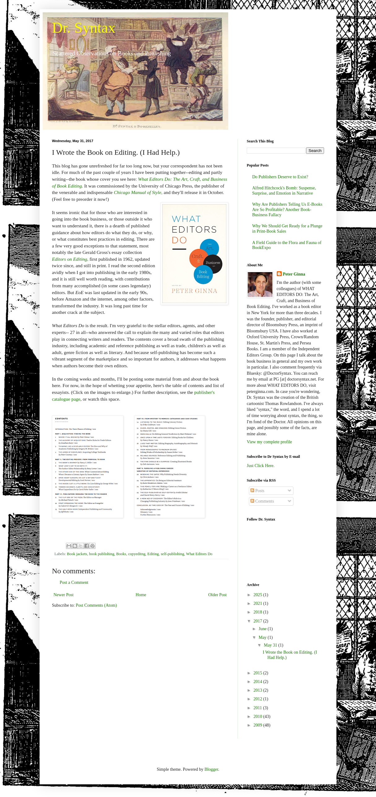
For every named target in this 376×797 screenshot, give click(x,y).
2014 (258, 681)
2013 (258, 690)
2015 (258, 673)
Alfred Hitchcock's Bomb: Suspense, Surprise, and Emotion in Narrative (284, 191)
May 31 (271, 645)
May (262, 637)
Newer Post (63, 594)
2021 (258, 603)
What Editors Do (199, 554)
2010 (258, 716)
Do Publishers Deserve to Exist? (280, 177)
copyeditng (136, 554)
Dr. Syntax (83, 27)
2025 (258, 594)
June (262, 628)
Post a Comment (74, 582)
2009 (258, 725)
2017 (258, 621)
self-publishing (172, 554)
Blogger (211, 769)
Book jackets (77, 554)
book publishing (101, 554)
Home (141, 594)
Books (121, 554)
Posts (257, 490)
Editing (153, 554)
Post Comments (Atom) (96, 605)
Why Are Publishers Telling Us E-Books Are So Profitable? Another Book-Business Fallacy (287, 209)
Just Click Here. (261, 465)
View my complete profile (269, 442)
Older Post (217, 594)
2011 (258, 708)
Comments (262, 501)
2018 (258, 612)
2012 (258, 699)
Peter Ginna (294, 274)
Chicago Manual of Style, (138, 192)
